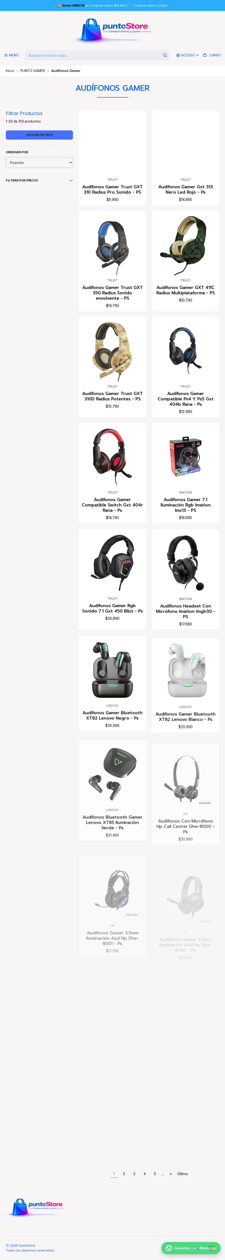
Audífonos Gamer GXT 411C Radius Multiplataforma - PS (185, 311)
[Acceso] (187, 55)
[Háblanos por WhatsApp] (191, 1249)
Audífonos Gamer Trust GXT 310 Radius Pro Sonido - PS (112, 189)
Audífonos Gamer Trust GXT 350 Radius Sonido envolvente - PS (112, 307)
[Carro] (212, 55)
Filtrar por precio (39, 180)
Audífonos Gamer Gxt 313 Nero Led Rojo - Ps (185, 189)
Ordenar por (17, 152)
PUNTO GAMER (32, 71)
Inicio (10, 71)
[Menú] (11, 55)
